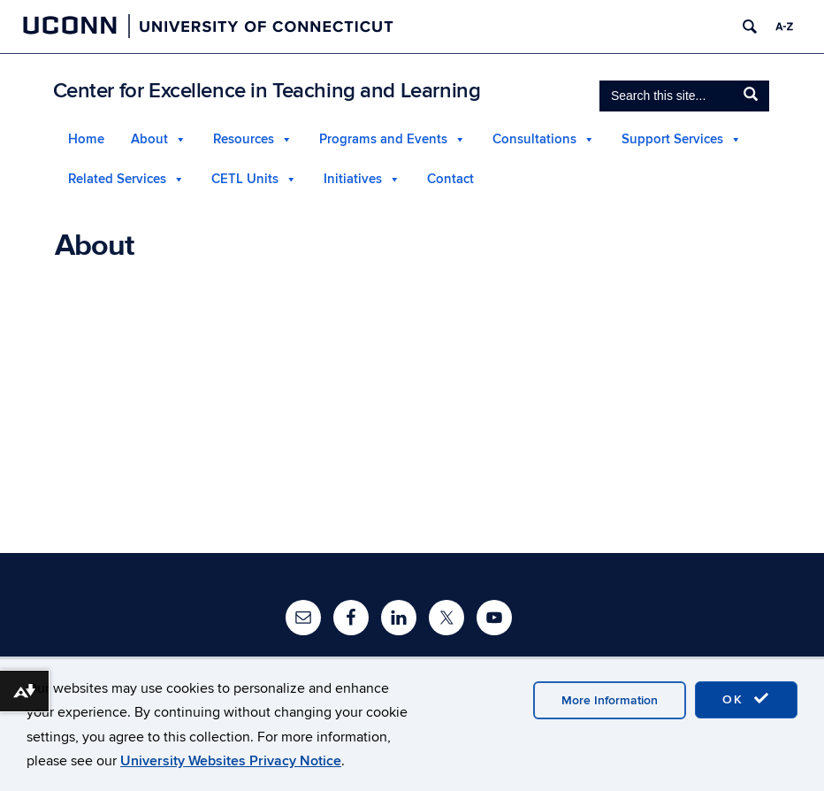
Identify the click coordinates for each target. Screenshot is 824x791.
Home (86, 139)
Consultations (534, 139)
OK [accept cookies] (746, 699)
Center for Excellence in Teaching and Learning (267, 91)
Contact (450, 179)
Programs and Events (383, 139)
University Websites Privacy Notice (230, 761)
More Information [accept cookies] (609, 700)
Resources (243, 139)
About (149, 139)
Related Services (117, 179)
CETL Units (244, 179)
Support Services (672, 139)
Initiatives (353, 179)
